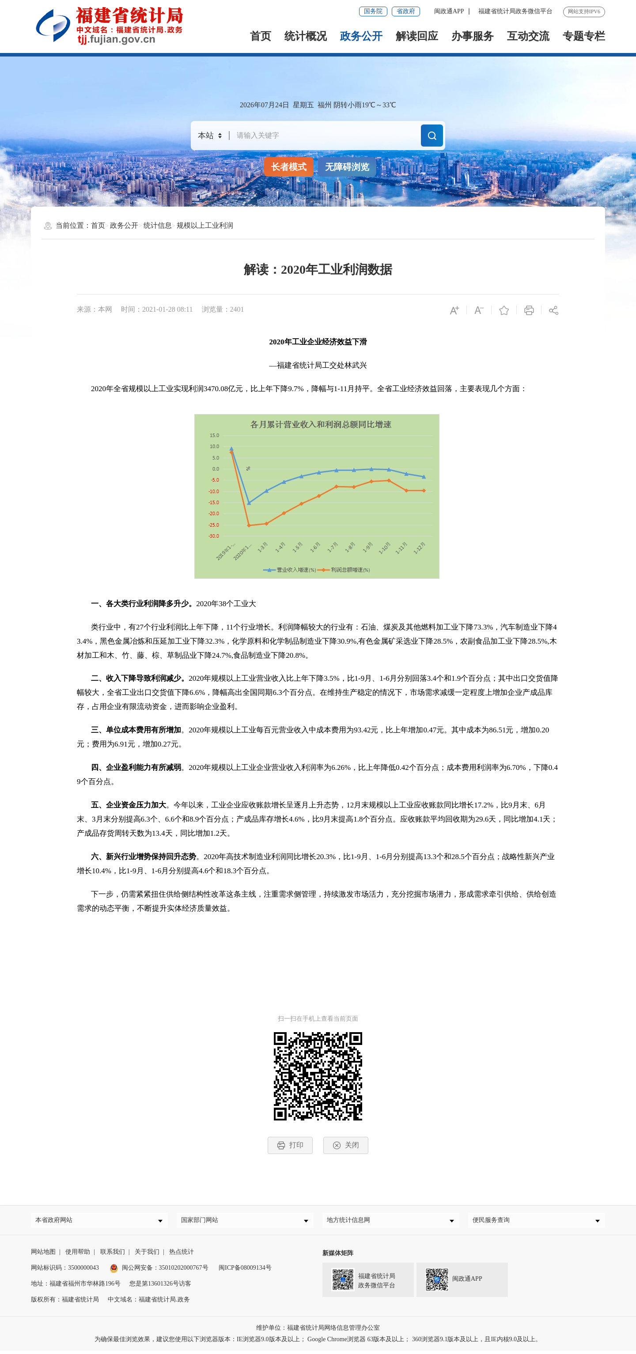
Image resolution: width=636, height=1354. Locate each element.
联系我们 (112, 1255)
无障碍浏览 (347, 167)
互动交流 (528, 36)
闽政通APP (449, 11)
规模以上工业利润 (205, 225)
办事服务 (472, 36)
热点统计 (181, 1255)
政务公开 (361, 36)
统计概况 (305, 36)
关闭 (346, 1145)
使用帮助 (77, 1255)
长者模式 (289, 167)
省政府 (406, 11)
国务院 (373, 11)
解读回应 (417, 36)
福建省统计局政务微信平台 (515, 11)
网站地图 (43, 1255)
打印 (290, 1145)
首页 (260, 36)
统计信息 (158, 225)
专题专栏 (584, 36)
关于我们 (147, 1255)
